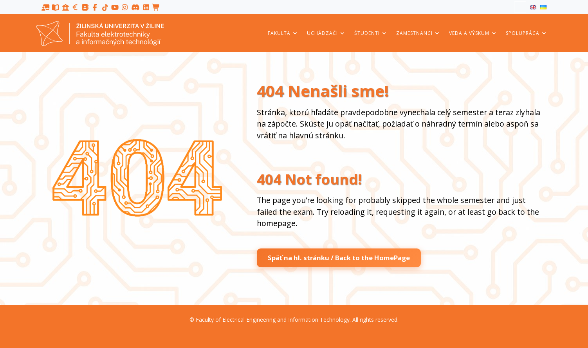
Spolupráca (526, 33)
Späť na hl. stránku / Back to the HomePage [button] (339, 257)
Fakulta (283, 33)
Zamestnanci (418, 33)
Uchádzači (326, 33)
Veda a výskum (473, 33)
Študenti (370, 33)
